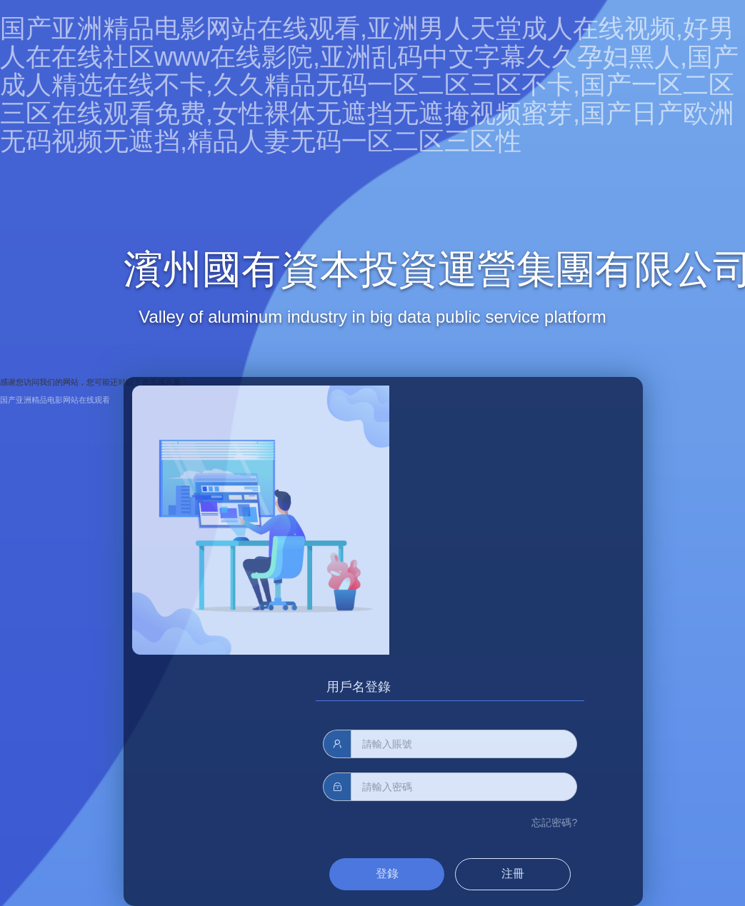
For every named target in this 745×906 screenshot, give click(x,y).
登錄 (387, 873)
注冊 (512, 873)
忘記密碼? (554, 822)
